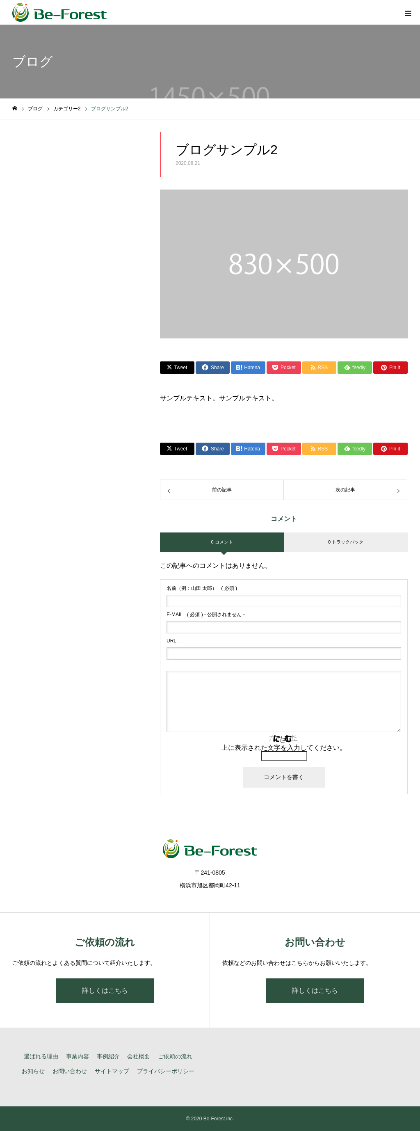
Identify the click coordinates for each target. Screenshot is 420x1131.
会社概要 (138, 1056)
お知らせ (33, 1071)
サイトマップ (112, 1071)
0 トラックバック (345, 541)
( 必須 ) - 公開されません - (206, 614)
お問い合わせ (69, 1071)
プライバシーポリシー (165, 1071)
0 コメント (222, 541)
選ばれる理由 (41, 1056)
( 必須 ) (202, 588)
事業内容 (77, 1056)
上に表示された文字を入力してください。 (283, 747)
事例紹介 (108, 1056)
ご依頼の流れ (175, 1056)
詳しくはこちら (105, 990)
